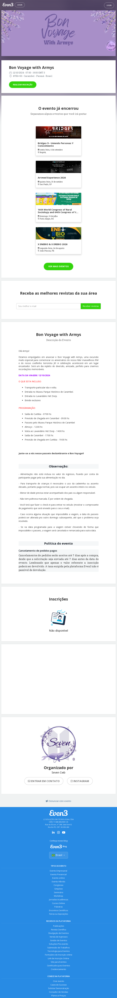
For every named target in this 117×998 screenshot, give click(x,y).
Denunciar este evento (58, 801)
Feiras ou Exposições (58, 915)
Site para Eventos (58, 963)
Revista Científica (58, 930)
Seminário (58, 893)
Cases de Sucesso (58, 986)
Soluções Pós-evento (58, 945)
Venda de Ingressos (58, 938)
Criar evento (58, 983)
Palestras (58, 907)
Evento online (58, 878)
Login (19, 5)
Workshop (58, 896)
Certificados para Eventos (58, 967)
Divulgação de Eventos (58, 934)
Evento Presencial (58, 874)
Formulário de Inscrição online (58, 956)
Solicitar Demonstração (58, 990)
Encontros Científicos (58, 911)
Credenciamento (58, 970)
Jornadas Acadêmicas (58, 900)
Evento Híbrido (58, 882)
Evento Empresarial (58, 871)
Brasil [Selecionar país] (58, 855)
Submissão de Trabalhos (58, 949)
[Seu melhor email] (48, 306)
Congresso (58, 885)
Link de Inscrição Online (58, 960)
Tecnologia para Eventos (59, 952)
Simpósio (58, 889)
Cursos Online (58, 904)
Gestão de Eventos (58, 941)
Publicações (58, 927)
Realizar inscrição (22, 84)
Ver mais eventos (58, 266)
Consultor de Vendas (58, 994)
